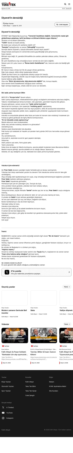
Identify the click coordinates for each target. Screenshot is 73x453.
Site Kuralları (53, 410)
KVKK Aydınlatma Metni (57, 406)
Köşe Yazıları (6, 401)
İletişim (51, 401)
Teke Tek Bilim (30, 406)
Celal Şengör (30, 415)
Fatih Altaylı (29, 401)
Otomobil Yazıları (8, 406)
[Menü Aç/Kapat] (69, 4)
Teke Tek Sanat (30, 410)
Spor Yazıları (6, 410)
